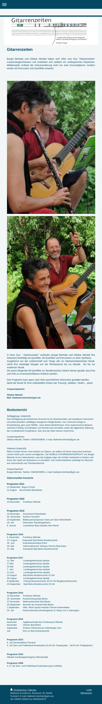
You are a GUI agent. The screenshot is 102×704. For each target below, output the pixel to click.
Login (89, 689)
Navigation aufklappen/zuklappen (51, 4)
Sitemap (32, 690)
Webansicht (86, 693)
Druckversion (18, 690)
